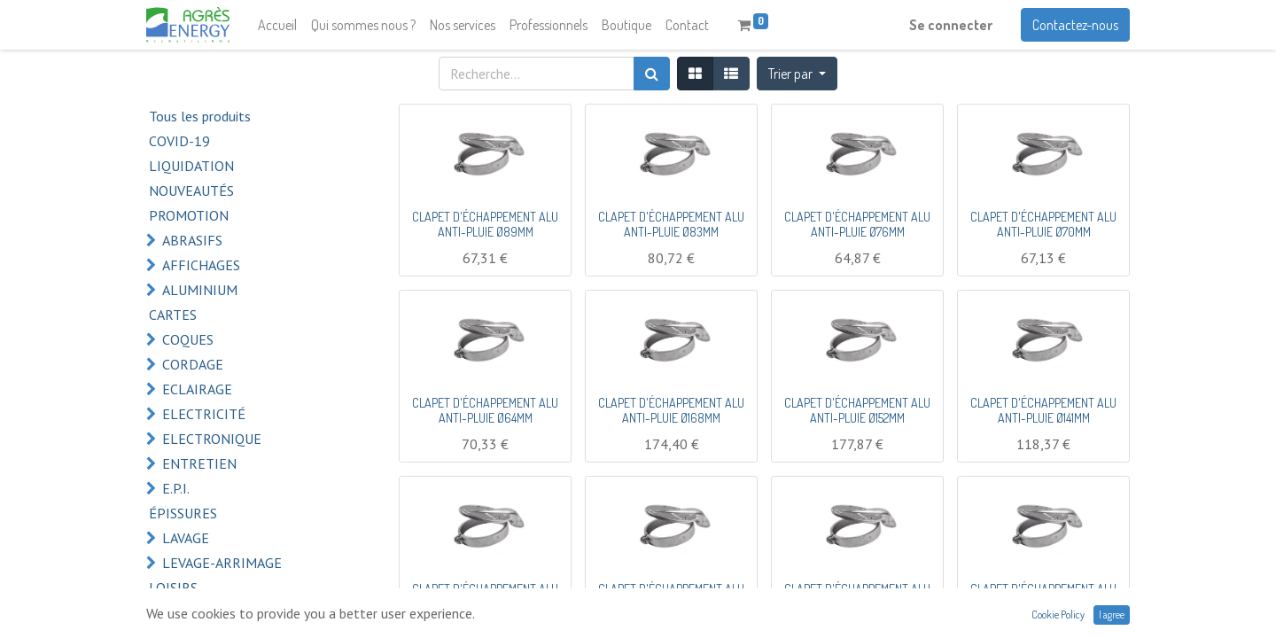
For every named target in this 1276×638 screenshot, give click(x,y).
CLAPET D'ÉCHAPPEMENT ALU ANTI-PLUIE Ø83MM (671, 224)
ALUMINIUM (199, 290)
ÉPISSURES (183, 513)
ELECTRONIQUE (211, 438)
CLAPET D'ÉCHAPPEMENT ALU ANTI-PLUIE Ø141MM (1043, 410)
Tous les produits (200, 116)
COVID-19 (179, 141)
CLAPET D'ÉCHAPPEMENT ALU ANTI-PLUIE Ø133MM (485, 596)
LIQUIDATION (191, 166)
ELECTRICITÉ (203, 414)
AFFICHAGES (201, 265)
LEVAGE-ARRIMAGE (222, 563)
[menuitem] (277, 25)
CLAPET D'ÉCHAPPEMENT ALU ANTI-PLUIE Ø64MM (485, 410)
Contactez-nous (1075, 25)
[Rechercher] (652, 73)
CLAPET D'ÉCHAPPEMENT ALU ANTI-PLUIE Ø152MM (857, 410)
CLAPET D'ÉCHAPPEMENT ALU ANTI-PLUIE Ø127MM (671, 596)
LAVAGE (185, 538)
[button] (797, 73)
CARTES (173, 314)
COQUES (188, 339)
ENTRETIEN (199, 463)
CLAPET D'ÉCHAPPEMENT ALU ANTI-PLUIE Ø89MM (485, 224)
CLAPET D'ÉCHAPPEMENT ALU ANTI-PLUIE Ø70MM (1043, 224)
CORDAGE (192, 364)
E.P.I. (176, 488)
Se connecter (950, 25)
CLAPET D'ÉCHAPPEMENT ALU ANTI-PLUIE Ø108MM (1043, 596)
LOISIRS (173, 587)
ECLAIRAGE (197, 389)
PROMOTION (189, 215)
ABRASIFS (192, 240)
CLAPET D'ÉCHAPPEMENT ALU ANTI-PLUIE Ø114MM (857, 596)
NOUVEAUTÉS (191, 190)
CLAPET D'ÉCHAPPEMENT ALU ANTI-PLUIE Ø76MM (857, 224)
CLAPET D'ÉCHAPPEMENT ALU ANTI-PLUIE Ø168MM (671, 410)
